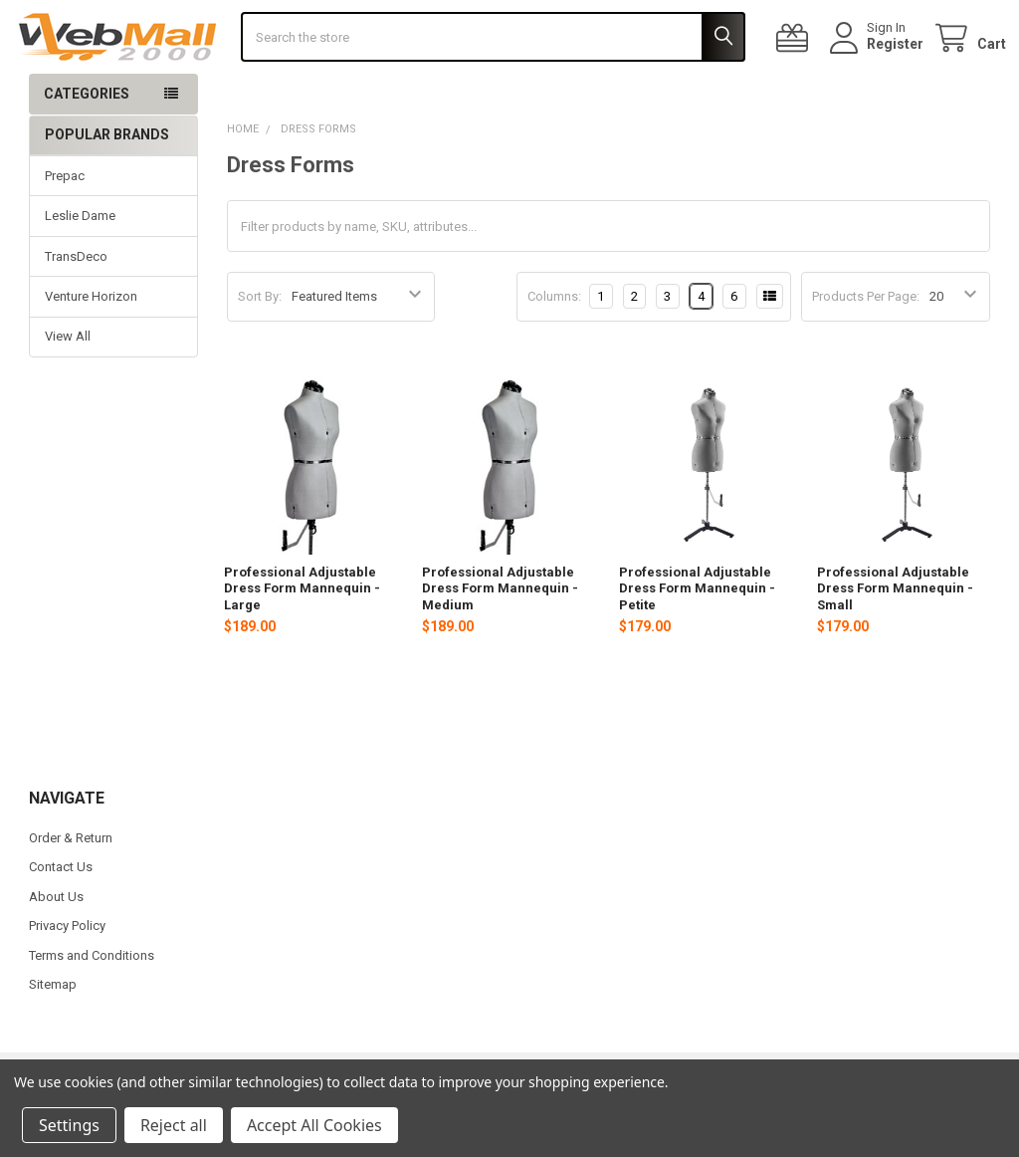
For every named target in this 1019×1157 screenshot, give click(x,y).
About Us (56, 945)
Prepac (65, 224)
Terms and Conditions (91, 1004)
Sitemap (53, 1034)
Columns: (554, 345)
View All (68, 385)
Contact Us (61, 916)
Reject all (173, 1125)
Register (879, 69)
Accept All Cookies (314, 1125)
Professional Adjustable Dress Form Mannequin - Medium (500, 638)
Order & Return (70, 887)
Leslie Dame (80, 265)
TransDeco (76, 305)
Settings (69, 1125)
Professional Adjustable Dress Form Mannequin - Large (302, 638)
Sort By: (260, 346)
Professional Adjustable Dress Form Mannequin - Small (895, 638)
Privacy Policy (67, 975)
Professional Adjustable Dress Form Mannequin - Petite (697, 638)
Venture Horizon (91, 346)
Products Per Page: (865, 346)
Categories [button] (86, 143)
